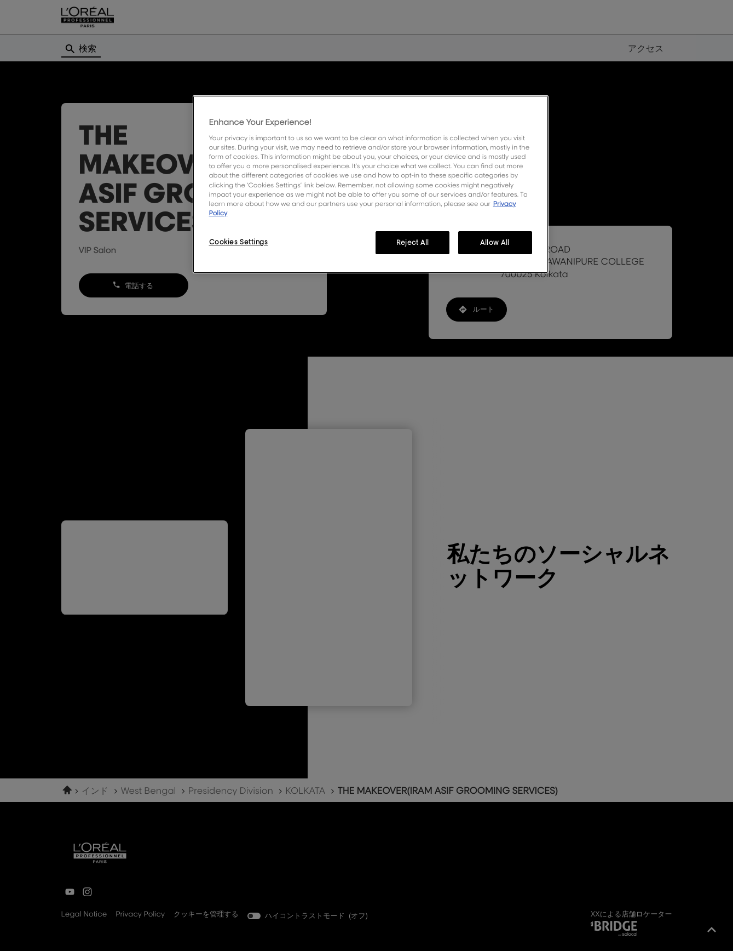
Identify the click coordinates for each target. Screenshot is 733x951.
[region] (371, 184)
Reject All (412, 242)
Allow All (495, 242)
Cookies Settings (238, 242)
